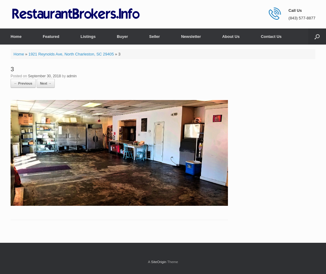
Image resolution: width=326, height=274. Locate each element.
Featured (51, 36)
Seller (154, 36)
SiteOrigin (158, 262)
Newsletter (191, 36)
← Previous (23, 83)
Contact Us (271, 36)
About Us (231, 36)
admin (72, 76)
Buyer (122, 36)
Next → (45, 83)
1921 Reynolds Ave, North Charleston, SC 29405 (71, 54)
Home (16, 36)
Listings (88, 36)
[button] (317, 36)
